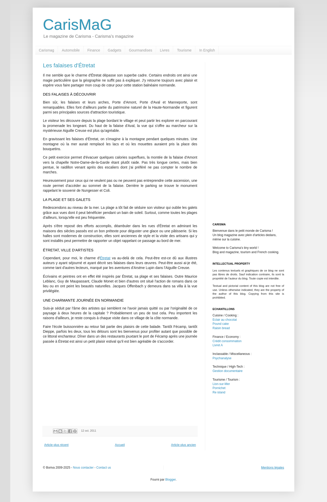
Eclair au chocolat (225, 319)
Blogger (170, 479)
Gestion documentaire (227, 371)
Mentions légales (272, 467)
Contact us (103, 467)
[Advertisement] (86, 383)
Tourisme (184, 50)
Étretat (105, 258)
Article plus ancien (183, 445)
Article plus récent (56, 445)
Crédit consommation (227, 341)
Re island (219, 392)
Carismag (46, 50)
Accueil (120, 445)
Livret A (218, 345)
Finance (93, 50)
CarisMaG (77, 24)
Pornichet (219, 388)
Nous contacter (83, 467)
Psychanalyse (222, 358)
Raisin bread (221, 328)
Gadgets (114, 50)
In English (207, 50)
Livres (164, 50)
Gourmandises (140, 50)
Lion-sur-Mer (221, 384)
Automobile (71, 50)
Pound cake (221, 324)
